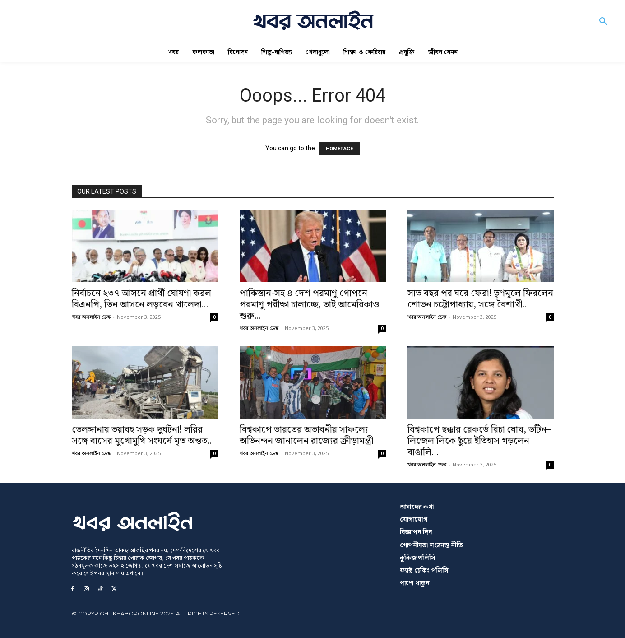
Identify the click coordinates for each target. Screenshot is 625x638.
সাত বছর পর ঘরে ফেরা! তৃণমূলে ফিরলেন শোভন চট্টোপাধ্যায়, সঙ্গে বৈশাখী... (480, 299)
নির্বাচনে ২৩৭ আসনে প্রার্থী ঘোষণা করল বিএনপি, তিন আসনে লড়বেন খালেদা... (141, 299)
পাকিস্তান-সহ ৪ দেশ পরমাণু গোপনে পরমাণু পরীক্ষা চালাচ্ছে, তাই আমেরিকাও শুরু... (309, 305)
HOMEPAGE (339, 149)
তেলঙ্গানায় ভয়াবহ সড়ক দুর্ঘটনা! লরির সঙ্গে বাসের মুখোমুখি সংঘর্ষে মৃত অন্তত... (143, 435)
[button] (603, 22)
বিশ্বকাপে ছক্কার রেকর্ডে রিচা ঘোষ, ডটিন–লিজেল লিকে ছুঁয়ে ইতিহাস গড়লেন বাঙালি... (479, 441)
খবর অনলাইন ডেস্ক (91, 316)
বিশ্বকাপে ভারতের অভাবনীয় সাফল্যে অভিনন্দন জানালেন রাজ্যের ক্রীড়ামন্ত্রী (306, 435)
